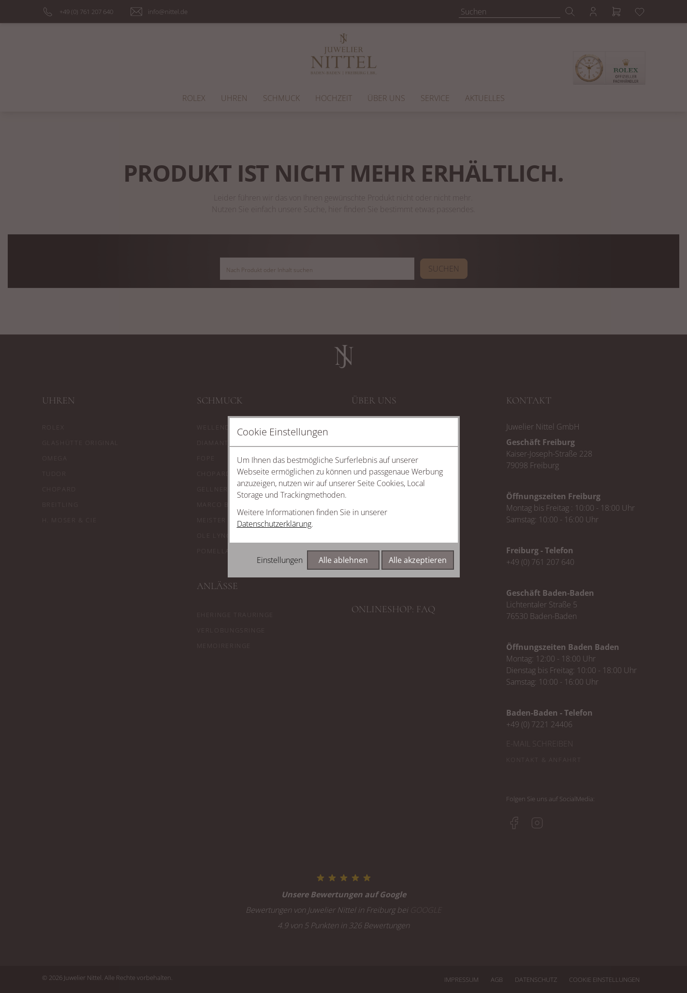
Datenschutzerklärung (274, 523)
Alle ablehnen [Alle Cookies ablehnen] (343, 560)
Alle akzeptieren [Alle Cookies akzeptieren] (418, 560)
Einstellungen (280, 560)
